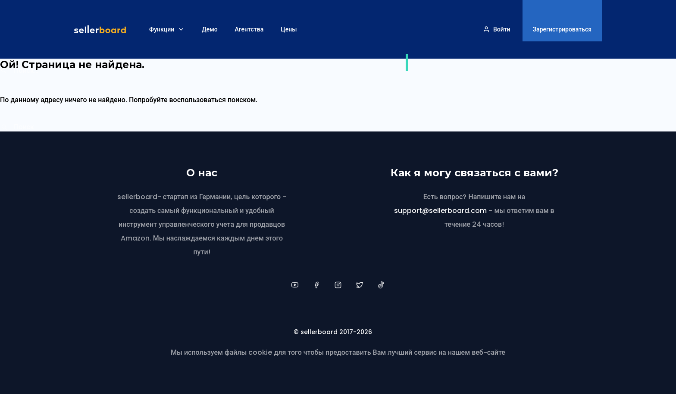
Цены (289, 29)
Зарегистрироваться (562, 29)
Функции (161, 29)
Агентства (249, 29)
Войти (501, 29)
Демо (209, 29)
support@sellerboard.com (440, 211)
